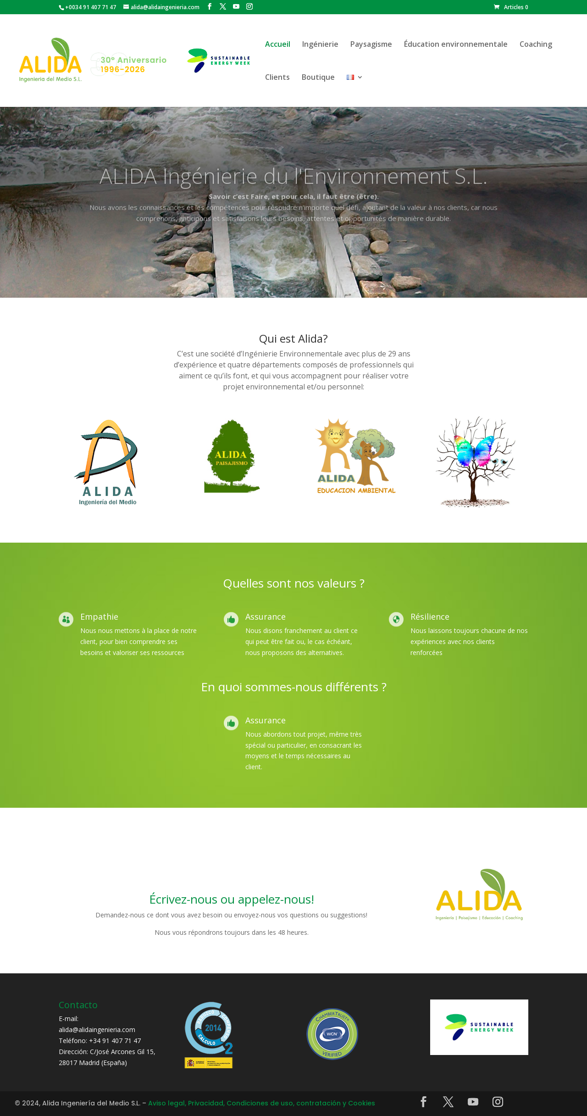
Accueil (277, 45)
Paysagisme (371, 45)
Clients (277, 78)
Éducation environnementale (456, 45)
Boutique (318, 78)
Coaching (536, 45)
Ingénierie (320, 45)
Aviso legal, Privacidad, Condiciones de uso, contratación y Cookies (261, 1103)
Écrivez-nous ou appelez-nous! (231, 899)
